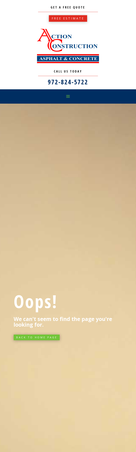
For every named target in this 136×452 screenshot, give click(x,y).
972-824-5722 (68, 82)
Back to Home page (36, 337)
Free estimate (68, 18)
